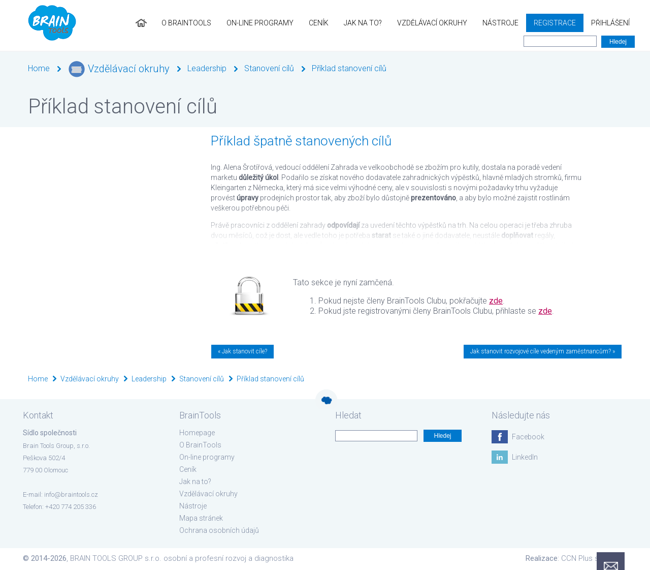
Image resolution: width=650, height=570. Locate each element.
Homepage (197, 433)
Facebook (528, 437)
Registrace (555, 23)
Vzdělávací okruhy (432, 23)
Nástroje (500, 23)
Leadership (206, 68)
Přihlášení (610, 23)
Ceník (319, 23)
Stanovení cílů (269, 68)
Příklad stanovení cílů (349, 68)
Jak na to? (363, 23)
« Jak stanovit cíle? (242, 351)
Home (39, 68)
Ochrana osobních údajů (219, 530)
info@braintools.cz (71, 494)
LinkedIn (525, 457)
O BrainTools (186, 23)
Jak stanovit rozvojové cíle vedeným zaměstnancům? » (542, 351)
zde (496, 301)
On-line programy (260, 23)
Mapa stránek (201, 518)
